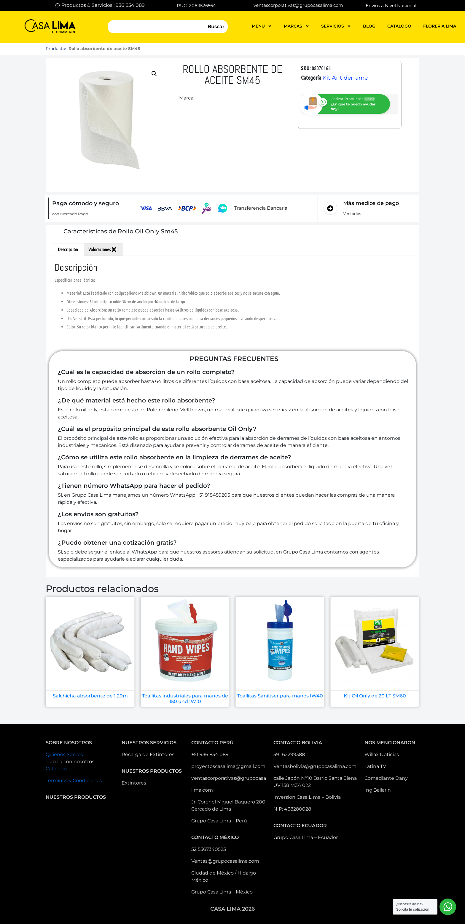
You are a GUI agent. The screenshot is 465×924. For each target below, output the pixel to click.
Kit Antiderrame (345, 77)
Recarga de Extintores (148, 754)
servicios (336, 26)
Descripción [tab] (68, 249)
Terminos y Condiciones (74, 780)
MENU (262, 26)
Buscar (216, 26)
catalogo (399, 26)
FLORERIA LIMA (439, 26)
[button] (154, 73)
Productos (56, 48)
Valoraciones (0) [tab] (102, 249)
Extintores (134, 783)
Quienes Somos (64, 754)
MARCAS (296, 26)
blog (369, 26)
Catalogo (56, 768)
